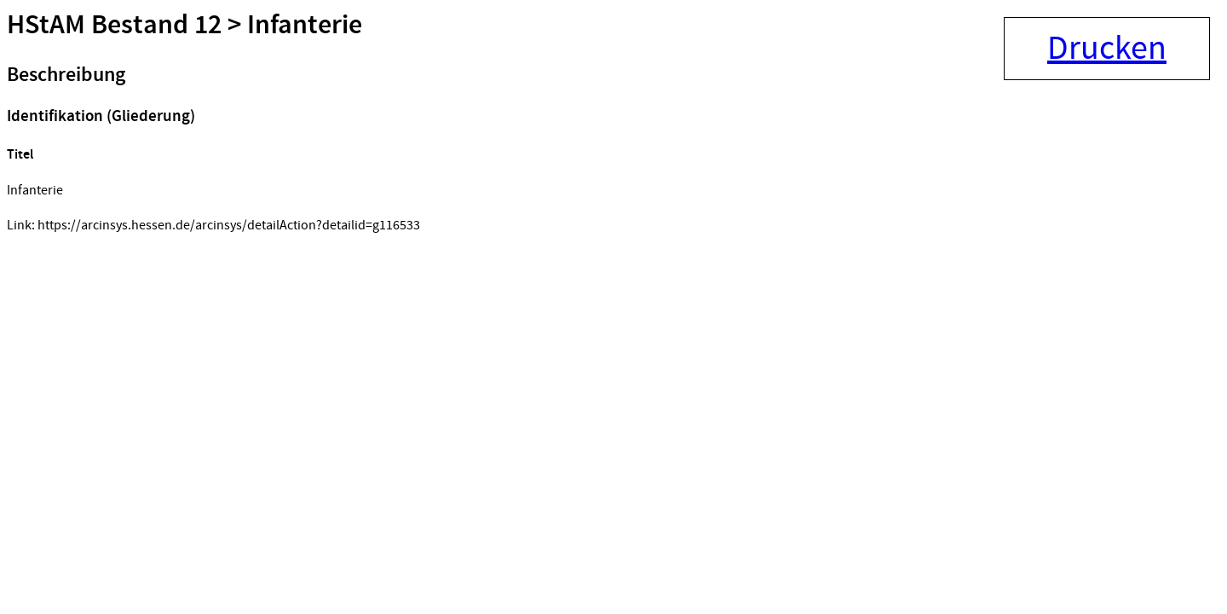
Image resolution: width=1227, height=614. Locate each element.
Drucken (1107, 48)
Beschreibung (66, 75)
